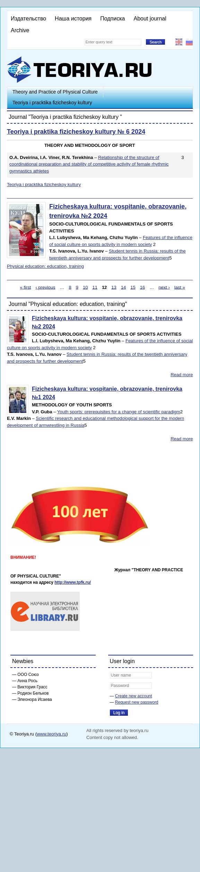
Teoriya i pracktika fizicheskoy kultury (52, 102)
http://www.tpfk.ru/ (72, 582)
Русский (189, 41)
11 (94, 287)
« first (25, 287)
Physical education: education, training (45, 266)
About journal (149, 18)
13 (113, 287)
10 (85, 287)
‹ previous (45, 287)
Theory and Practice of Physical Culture (55, 92)
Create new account (133, 696)
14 (123, 287)
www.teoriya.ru (51, 734)
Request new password (136, 702)
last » (179, 287)
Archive (20, 30)
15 (132, 287)
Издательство (28, 18)
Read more (182, 374)
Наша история (73, 18)
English (178, 41)
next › (164, 287)
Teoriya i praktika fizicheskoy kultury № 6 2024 (76, 131)
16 (142, 287)
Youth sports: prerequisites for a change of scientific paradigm (118, 411)
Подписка (112, 18)
